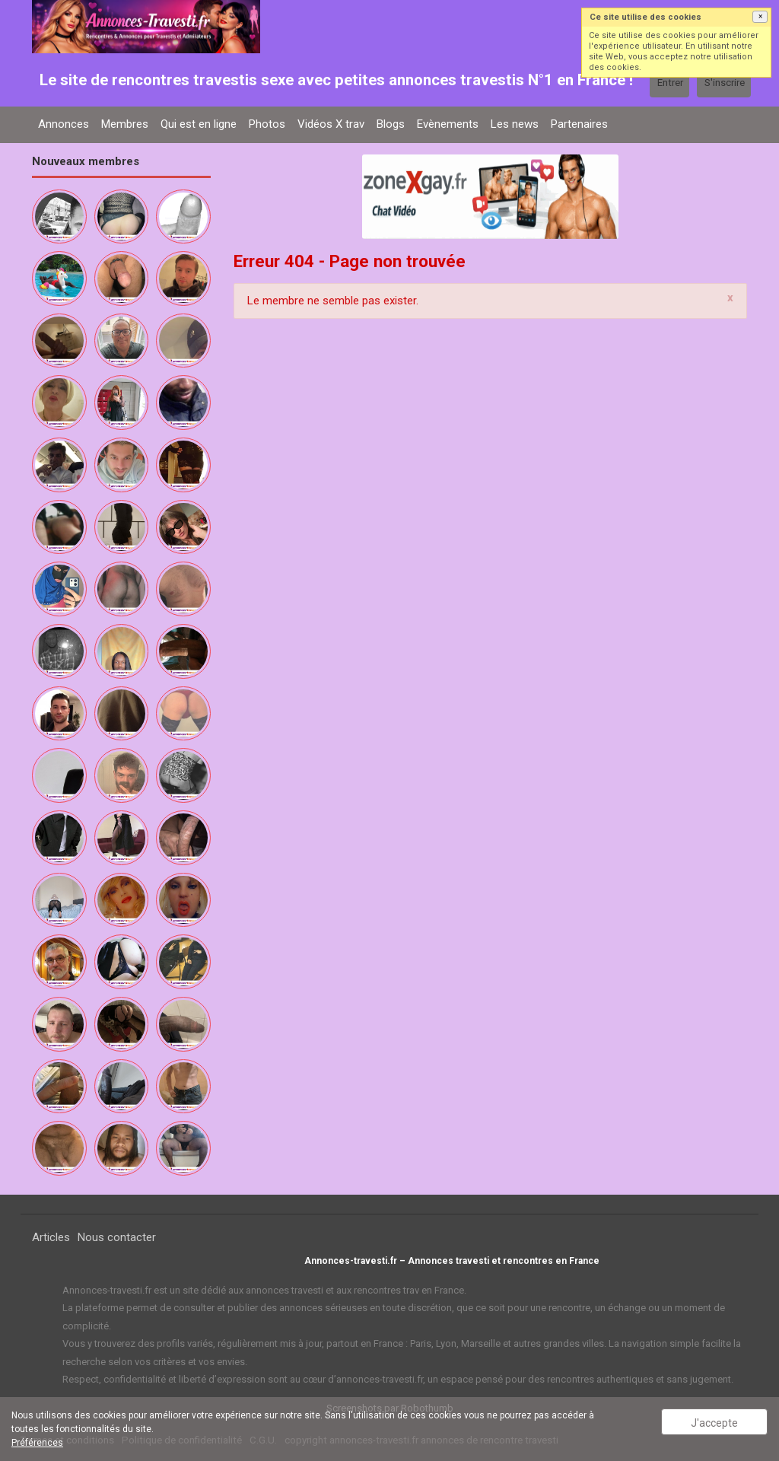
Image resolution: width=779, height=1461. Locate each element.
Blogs (391, 124)
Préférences (37, 1442)
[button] (760, 17)
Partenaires (579, 124)
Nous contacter (117, 1237)
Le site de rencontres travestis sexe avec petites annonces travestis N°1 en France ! (336, 80)
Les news (515, 124)
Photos (267, 124)
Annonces (63, 124)
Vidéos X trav (330, 124)
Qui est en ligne (199, 124)
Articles (51, 1237)
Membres (124, 124)
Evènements (448, 124)
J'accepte (714, 1423)
